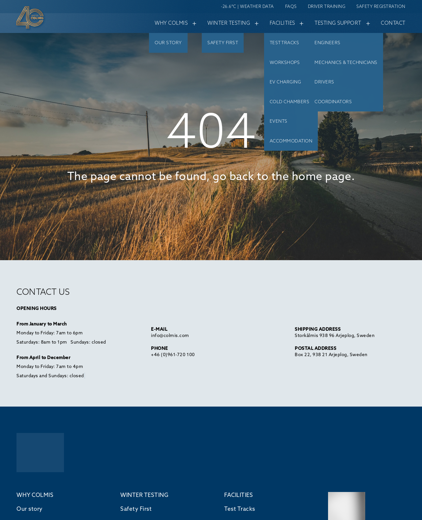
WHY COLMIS (34, 495)
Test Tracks (239, 508)
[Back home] (42, 19)
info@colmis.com (170, 335)
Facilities (285, 22)
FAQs (291, 6)
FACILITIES (238, 495)
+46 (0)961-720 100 (173, 354)
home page (321, 176)
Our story (29, 508)
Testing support (341, 22)
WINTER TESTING (144, 495)
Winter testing (231, 22)
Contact (393, 23)
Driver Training (327, 6)
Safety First (136, 508)
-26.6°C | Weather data (247, 6)
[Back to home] (40, 453)
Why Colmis (174, 22)
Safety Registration (381, 6)
